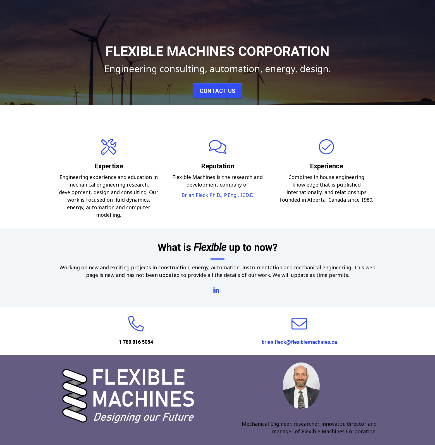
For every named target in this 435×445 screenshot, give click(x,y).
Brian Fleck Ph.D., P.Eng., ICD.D (217, 195)
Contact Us (218, 91)
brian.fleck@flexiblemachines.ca (299, 342)
